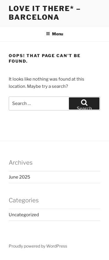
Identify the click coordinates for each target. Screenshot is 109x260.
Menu (54, 33)
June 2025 (19, 177)
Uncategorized (24, 214)
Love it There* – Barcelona (45, 12)
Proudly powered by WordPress (38, 245)
